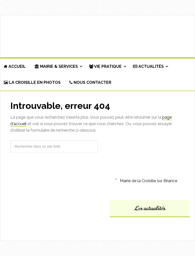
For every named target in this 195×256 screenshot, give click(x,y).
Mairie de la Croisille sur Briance (148, 180)
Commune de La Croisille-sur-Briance (97, 36)
